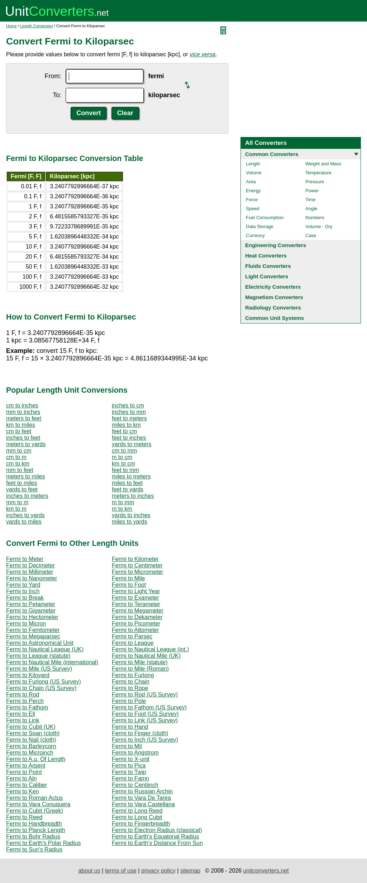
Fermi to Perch (25, 701)
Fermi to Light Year (136, 591)
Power (312, 190)
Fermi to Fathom (27, 707)
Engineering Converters (275, 245)
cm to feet (18, 431)
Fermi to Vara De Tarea (141, 798)
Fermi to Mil (127, 746)
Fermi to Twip (129, 772)
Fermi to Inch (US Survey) (145, 740)
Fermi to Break (25, 598)
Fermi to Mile (128, 578)
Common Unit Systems (274, 318)
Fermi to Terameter (136, 604)
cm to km (17, 464)
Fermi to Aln (21, 778)
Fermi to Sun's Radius (34, 849)
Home (11, 26)
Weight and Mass (323, 163)
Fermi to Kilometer (135, 559)
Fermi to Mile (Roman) (140, 669)
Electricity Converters (273, 287)
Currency (255, 235)
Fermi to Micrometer (137, 572)
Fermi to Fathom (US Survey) (149, 707)
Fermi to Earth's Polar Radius (43, 843)
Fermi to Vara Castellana (143, 804)
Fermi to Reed (24, 817)
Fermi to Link (22, 720)
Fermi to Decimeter (30, 565)
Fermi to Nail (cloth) (31, 740)
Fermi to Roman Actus (34, 798)
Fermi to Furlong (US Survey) (43, 682)
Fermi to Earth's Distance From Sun (157, 843)
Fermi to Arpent (25, 765)
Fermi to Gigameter (31, 611)
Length (253, 163)
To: (57, 95)
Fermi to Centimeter (137, 565)
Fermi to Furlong (133, 675)
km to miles (20, 425)
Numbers (314, 217)
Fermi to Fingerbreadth (141, 824)
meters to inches (133, 496)
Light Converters (266, 276)
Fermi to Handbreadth (34, 824)
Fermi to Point (24, 772)
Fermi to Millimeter (29, 572)
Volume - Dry (318, 226)
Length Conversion (36, 26)
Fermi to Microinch (29, 753)
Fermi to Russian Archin (142, 791)
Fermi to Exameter (135, 598)
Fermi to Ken (22, 791)
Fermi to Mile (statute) (140, 662)
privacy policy (158, 871)
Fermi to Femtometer (32, 630)
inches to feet (23, 438)
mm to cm (18, 451)
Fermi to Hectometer (32, 617)
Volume (253, 172)
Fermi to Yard (23, 585)
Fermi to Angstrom (135, 753)
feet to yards (127, 489)
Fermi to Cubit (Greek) (34, 811)
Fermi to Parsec (132, 636)
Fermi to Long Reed (137, 811)
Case (310, 235)
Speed (252, 208)
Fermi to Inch (22, 591)
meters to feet (23, 418)
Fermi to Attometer (135, 630)
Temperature (318, 172)
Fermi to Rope (130, 688)
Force (252, 199)
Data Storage (259, 226)
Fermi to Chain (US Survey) (41, 688)
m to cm (122, 457)
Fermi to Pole (129, 701)
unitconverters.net (266, 871)
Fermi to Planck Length (35, 830)
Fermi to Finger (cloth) (140, 733)
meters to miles (25, 476)
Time (310, 199)
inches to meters (27, 496)
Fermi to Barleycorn (31, 746)
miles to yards (129, 522)
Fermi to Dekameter (137, 617)
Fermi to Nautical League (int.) (150, 649)
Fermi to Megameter (137, 611)
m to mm (123, 502)
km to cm (123, 464)
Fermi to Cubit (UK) (31, 727)
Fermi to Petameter (30, 604)
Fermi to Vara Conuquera (38, 804)
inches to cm (128, 405)
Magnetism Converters (274, 297)
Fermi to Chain (130, 682)
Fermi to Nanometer (31, 578)
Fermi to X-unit (130, 759)
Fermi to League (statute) (38, 656)
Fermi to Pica (129, 765)
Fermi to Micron (26, 623)
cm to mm (124, 451)
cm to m (16, 457)
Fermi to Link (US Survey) (145, 720)
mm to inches (23, 412)
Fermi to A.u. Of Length (35, 759)
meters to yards (26, 444)
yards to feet (22, 489)
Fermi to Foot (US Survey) (145, 714)
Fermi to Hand (130, 727)
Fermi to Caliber (26, 785)
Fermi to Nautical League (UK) (45, 649)
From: (52, 76)
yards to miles (24, 522)
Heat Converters (266, 255)
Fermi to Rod (22, 694)
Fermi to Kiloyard (27, 675)
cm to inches (22, 405)
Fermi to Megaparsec (33, 636)
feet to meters (129, 418)
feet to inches (129, 438)
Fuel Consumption (265, 217)
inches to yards (25, 515)
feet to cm (124, 431)
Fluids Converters (268, 266)
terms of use (121, 871)
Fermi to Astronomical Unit (39, 643)
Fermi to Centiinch (135, 785)
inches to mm (129, 412)
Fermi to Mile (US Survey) (39, 669)
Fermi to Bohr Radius (33, 837)
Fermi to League (133, 643)
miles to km (126, 425)
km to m (16, 509)
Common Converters (271, 154)
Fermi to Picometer (136, 623)
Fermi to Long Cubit (137, 817)
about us (89, 871)
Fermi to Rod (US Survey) (145, 694)
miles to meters (131, 476)
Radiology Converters (273, 307)
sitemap (190, 871)
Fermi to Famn (130, 778)
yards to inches (131, 515)
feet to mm (125, 470)
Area (251, 181)
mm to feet (19, 470)
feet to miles (21, 483)
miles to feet (127, 483)
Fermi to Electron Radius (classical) (157, 830)
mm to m (17, 502)
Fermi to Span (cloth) (32, 733)
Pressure (314, 181)
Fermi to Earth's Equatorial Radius (155, 837)
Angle (311, 208)
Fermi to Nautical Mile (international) (52, 662)
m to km (122, 509)
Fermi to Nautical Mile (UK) (146, 656)
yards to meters (131, 444)
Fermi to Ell (20, 714)
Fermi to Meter (24, 559)
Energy (253, 190)
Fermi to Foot (129, 585)
